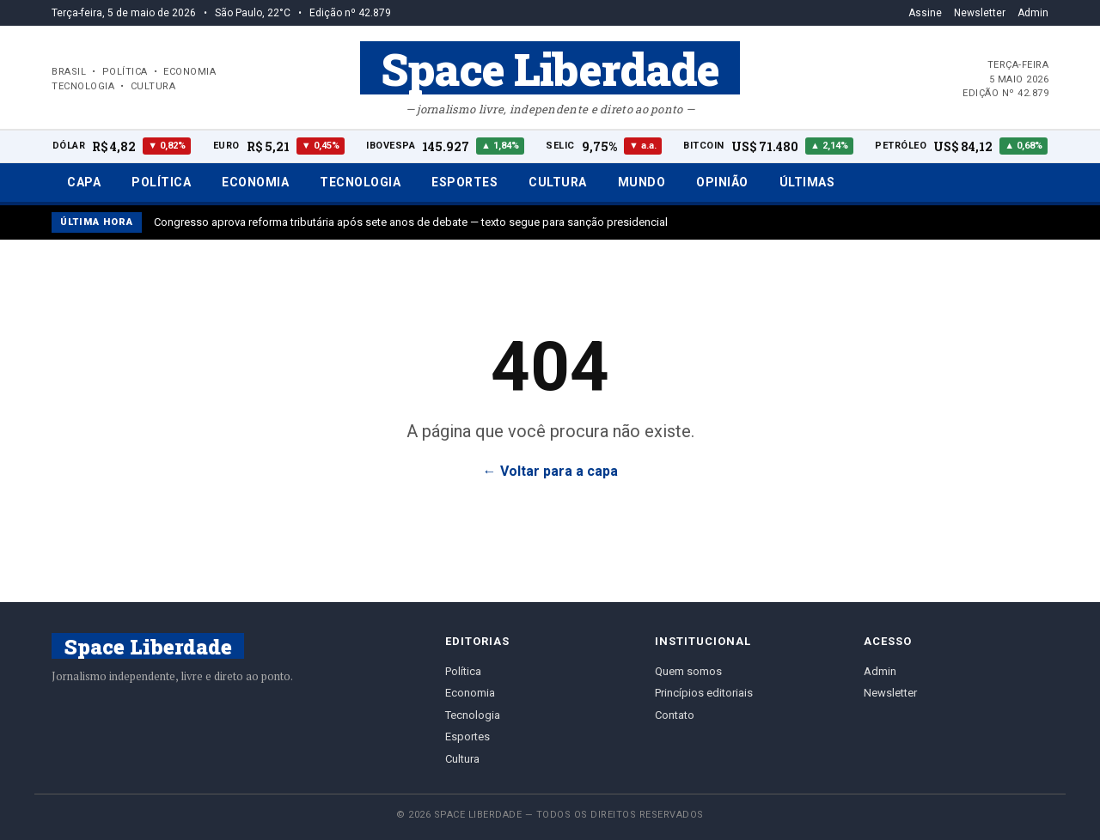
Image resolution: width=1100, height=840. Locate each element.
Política (161, 182)
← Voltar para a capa (550, 471)
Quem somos (688, 671)
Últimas (807, 182)
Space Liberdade (550, 67)
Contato (674, 715)
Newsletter (979, 13)
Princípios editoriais (704, 692)
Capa (84, 182)
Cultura (558, 182)
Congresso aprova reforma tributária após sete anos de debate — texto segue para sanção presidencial (411, 222)
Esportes (464, 182)
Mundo (642, 182)
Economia (255, 182)
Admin (1033, 13)
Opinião (722, 182)
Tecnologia (360, 182)
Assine (925, 13)
